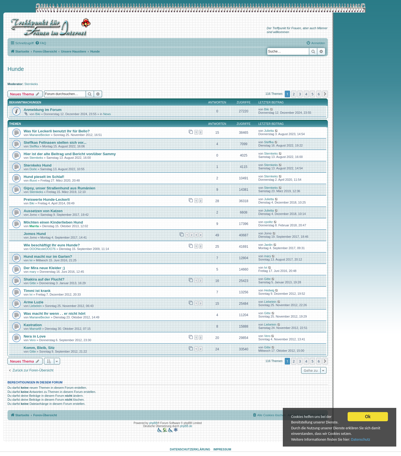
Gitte (32, 283)
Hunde (16, 69)
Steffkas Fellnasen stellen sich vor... (55, 142)
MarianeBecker (39, 135)
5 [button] (312, 93)
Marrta (34, 226)
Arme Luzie (33, 302)
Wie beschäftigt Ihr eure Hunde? (52, 245)
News (107, 114)
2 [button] (294, 93)
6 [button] (319, 93)
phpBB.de (186, 426)
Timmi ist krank (37, 291)
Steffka (34, 146)
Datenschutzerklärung (190, 449)
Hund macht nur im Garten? (48, 256)
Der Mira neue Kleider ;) (44, 268)
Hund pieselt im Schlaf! (44, 177)
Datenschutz (360, 440)
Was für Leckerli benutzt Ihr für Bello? (57, 131)
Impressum (222, 449)
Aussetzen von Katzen (43, 211)
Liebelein (35, 306)
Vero (32, 340)
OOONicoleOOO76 (42, 249)
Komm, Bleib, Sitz (39, 348)
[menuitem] (40, 43)
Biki (37, 114)
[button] (325, 94)
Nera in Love (35, 336)
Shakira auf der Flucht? (44, 279)
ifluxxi (33, 180)
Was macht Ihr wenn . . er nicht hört (54, 313)
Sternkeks (31, 84)
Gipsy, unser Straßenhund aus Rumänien (59, 188)
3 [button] (300, 93)
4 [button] (306, 93)
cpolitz (268, 222)
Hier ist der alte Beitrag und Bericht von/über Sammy (70, 154)
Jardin (268, 244)
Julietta (269, 130)
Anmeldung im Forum (42, 110)
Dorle (33, 169)
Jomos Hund (35, 234)
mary (267, 256)
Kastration (33, 325)
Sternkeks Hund (37, 165)
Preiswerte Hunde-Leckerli (47, 199)
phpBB (153, 423)
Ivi (31, 260)
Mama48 (35, 328)
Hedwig (269, 290)
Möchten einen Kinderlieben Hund (53, 222)
